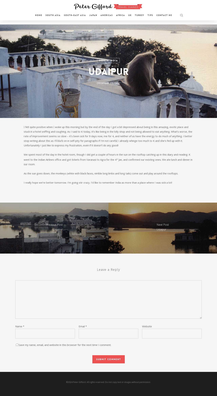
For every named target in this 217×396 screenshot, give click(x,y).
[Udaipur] (54, 228)
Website (147, 326)
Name (19, 326)
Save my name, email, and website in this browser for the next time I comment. (65, 345)
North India (108, 60)
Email (83, 326)
